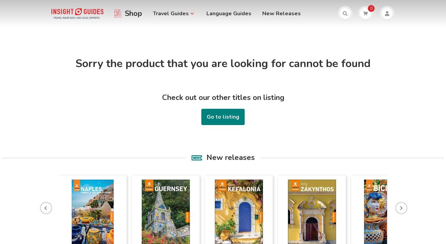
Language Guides (228, 13)
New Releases (281, 13)
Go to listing (223, 117)
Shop (133, 13)
